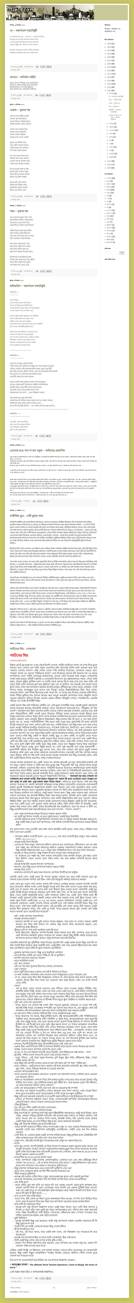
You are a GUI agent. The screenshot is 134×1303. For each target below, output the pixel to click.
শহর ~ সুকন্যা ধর (19, 211)
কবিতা (18, 70)
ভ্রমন (108, 222)
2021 (109, 60)
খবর (108, 196)
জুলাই (111, 137)
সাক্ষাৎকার (109, 231)
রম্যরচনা (19, 637)
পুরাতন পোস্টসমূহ (92, 1288)
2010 (109, 165)
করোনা (108, 193)
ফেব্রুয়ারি (112, 154)
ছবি (108, 207)
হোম (53, 1288)
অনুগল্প (108, 181)
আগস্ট (111, 134)
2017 (109, 74)
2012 (109, 90)
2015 (109, 81)
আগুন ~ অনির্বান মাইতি (23, 77)
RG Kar (109, 242)
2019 (109, 67)
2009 (109, 168)
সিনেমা (108, 234)
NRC (108, 239)
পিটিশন (109, 219)
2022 (109, 57)
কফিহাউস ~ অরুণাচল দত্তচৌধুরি (27, 286)
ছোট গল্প (19, 1281)
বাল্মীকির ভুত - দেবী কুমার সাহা (26, 515)
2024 (109, 50)
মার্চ (110, 150)
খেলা (108, 199)
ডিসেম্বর (111, 93)
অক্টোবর (111, 127)
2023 (109, 54)
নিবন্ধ (108, 216)
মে (110, 144)
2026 (109, 44)
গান (108, 201)
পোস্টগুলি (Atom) (23, 1292)
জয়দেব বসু (109, 213)
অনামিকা (109, 178)
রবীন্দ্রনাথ (109, 225)
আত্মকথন (109, 184)
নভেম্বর (111, 123)
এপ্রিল (111, 147)
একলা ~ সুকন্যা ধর (20, 110)
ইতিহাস (109, 187)
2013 (109, 87)
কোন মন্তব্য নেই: (29, 67)
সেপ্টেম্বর (112, 130)
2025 (109, 47)
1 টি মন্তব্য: (26, 501)
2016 (109, 77)
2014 (109, 84)
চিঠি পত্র (109, 204)
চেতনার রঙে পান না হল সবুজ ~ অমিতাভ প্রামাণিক (37, 450)
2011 (109, 161)
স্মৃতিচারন (109, 237)
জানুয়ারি (111, 157)
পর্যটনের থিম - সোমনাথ (22, 648)
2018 (109, 70)
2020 (109, 64)
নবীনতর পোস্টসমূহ (15, 1288)
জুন (110, 140)
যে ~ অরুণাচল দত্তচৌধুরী (23, 30)
